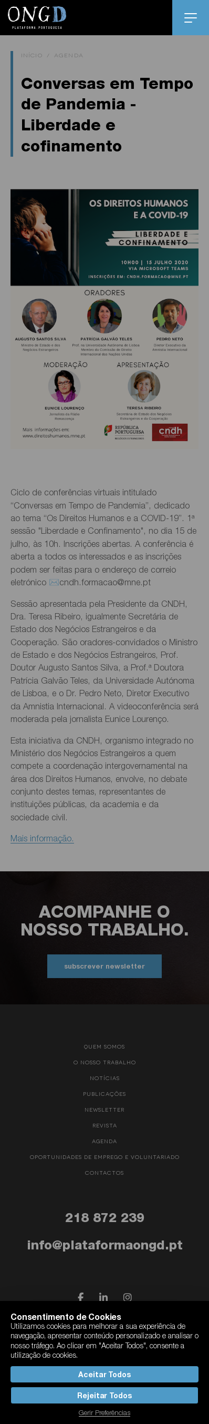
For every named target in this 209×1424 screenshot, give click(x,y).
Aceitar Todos (104, 1374)
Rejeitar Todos (104, 1395)
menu (190, 18)
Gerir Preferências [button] (104, 1412)
